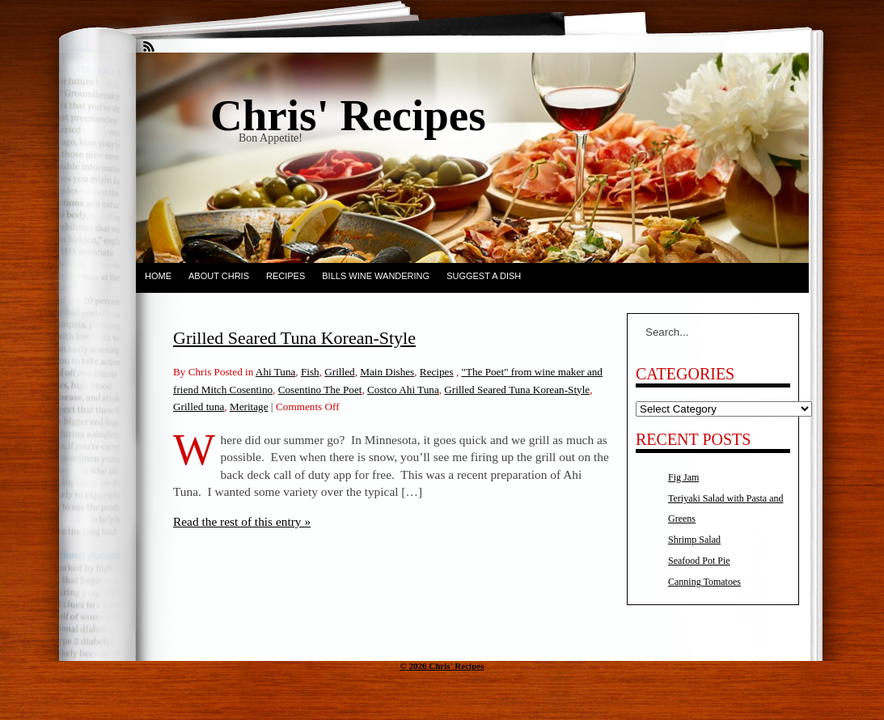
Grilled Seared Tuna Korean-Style (294, 338)
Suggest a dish (483, 276)
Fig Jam (683, 477)
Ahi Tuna (275, 372)
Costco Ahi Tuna (403, 389)
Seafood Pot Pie (699, 560)
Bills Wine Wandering (375, 276)
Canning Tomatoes (704, 581)
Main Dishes (387, 372)
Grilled (339, 372)
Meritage (249, 406)
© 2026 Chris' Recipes (442, 666)
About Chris (218, 276)
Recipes (285, 276)
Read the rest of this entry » (242, 521)
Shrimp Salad (694, 539)
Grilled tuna (198, 406)
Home (158, 276)
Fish (310, 372)
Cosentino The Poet (320, 389)
